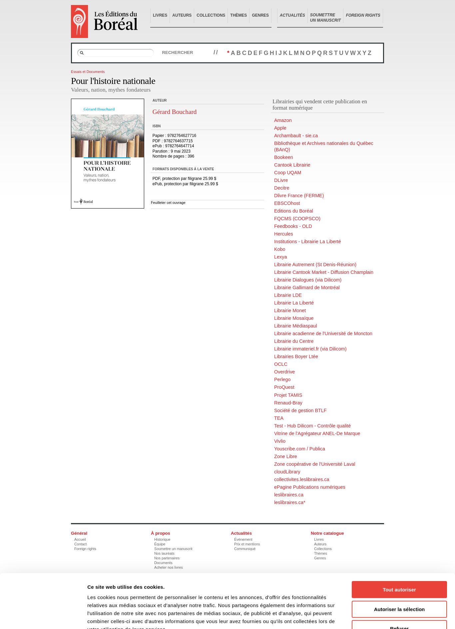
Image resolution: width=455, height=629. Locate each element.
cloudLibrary (287, 471)
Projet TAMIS (288, 395)
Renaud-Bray (288, 402)
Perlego (282, 379)
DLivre (281, 180)
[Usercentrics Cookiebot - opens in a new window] (43, 616)
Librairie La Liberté (294, 303)
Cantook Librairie (292, 165)
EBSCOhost (287, 203)
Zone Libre (285, 456)
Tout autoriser (399, 547)
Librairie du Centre (293, 341)
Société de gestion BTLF (300, 410)
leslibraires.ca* (289, 502)
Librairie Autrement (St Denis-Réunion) (315, 264)
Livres (160, 15)
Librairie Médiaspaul (295, 325)
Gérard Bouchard (175, 111)
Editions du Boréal (293, 211)
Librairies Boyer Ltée (296, 356)
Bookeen (283, 157)
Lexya (280, 257)
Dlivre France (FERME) (299, 195)
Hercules (283, 234)
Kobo (279, 249)
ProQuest (284, 387)
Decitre (281, 188)
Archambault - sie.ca (296, 135)
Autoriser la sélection (399, 567)
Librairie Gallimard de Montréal (307, 287)
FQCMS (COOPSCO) (297, 218)
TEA (278, 418)
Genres (260, 15)
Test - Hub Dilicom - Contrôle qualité (312, 425)
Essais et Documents (88, 72)
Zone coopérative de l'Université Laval (314, 464)
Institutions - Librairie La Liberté (307, 241)
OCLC (280, 364)
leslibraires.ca (288, 494)
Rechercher (177, 52)
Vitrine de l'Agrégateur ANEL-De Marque (317, 433)
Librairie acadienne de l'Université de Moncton (323, 333)
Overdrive (284, 371)
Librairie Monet (290, 310)
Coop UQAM (287, 172)
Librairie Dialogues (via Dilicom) (307, 280)
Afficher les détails (366, 616)
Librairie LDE (288, 295)
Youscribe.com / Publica (299, 448)
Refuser (399, 586)
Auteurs (182, 15)
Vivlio (279, 441)
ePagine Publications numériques (309, 487)
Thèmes (238, 15)
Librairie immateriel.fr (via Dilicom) (310, 348)
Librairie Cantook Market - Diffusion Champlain (323, 272)
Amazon (283, 120)
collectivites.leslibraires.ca (301, 479)
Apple (280, 128)
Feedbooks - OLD (293, 226)
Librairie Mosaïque (293, 318)
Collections (211, 15)
